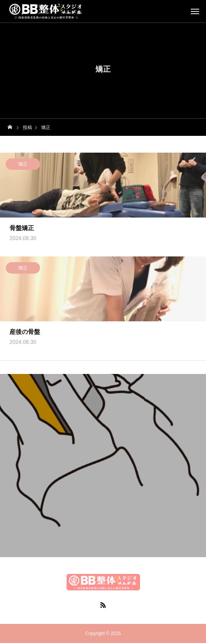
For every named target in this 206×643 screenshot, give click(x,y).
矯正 (22, 165)
